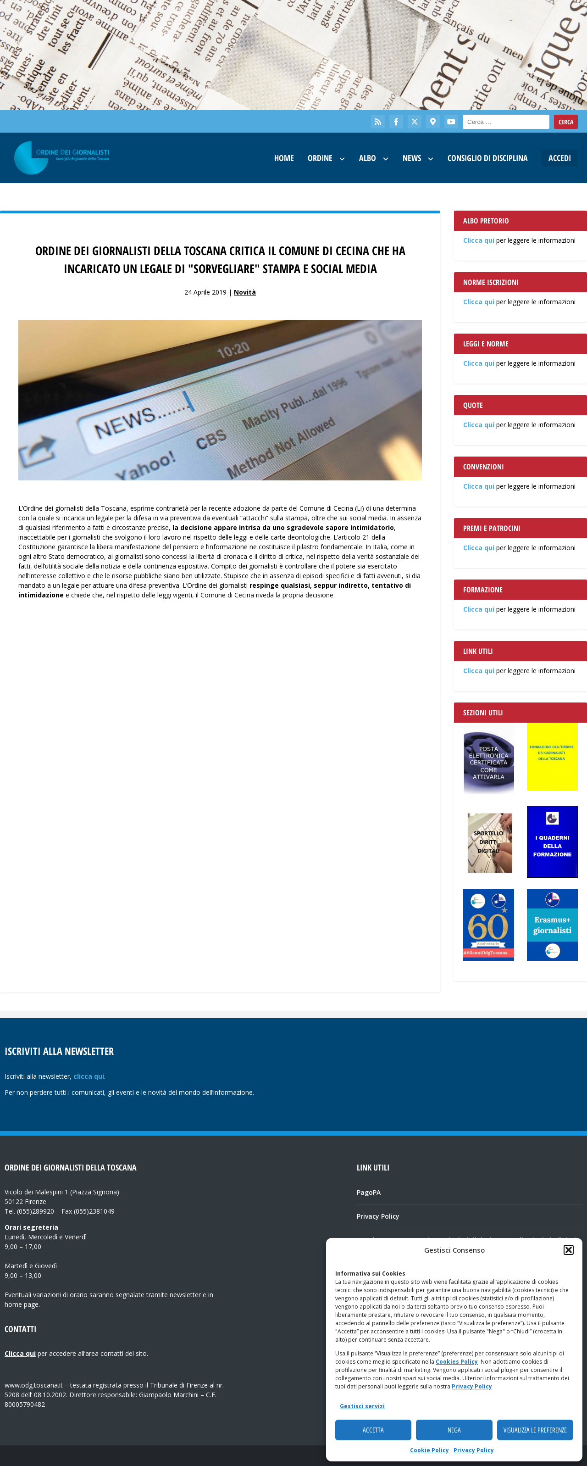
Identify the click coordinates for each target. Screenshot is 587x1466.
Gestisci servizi (362, 1406)
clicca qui (88, 1076)
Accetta (373, 1430)
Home (284, 157)
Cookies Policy (457, 1362)
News (412, 157)
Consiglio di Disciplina (488, 157)
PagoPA (369, 1192)
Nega (454, 1430)
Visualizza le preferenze (535, 1430)
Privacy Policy (472, 1386)
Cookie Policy (429, 1450)
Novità (245, 292)
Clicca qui (478, 240)
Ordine (320, 157)
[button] (568, 1249)
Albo (367, 157)
